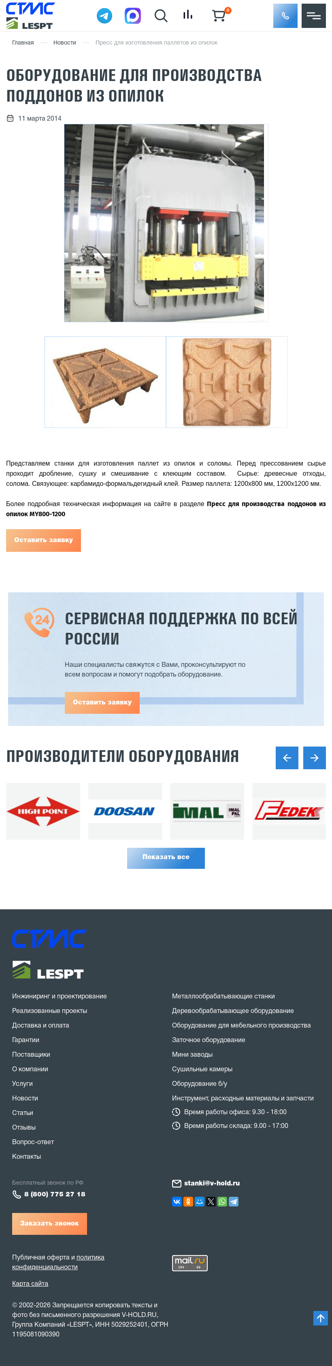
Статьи (22, 1113)
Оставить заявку (43, 540)
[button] (285, 16)
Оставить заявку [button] (102, 703)
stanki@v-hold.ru (212, 1184)
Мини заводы (192, 1055)
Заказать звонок (49, 1224)
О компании (30, 1069)
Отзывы (24, 1128)
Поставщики (31, 1055)
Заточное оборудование (208, 1040)
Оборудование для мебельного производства (241, 1026)
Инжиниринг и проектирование (59, 997)
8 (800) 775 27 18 (54, 1195)
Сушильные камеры (202, 1069)
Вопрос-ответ (33, 1142)
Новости (64, 43)
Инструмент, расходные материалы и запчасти (243, 1099)
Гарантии (25, 1040)
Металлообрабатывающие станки (223, 997)
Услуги (22, 1084)
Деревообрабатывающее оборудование (233, 1011)
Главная (23, 43)
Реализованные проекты (49, 1011)
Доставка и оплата (40, 1026)
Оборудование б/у (199, 1084)
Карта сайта (30, 1283)
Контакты (26, 1157)
